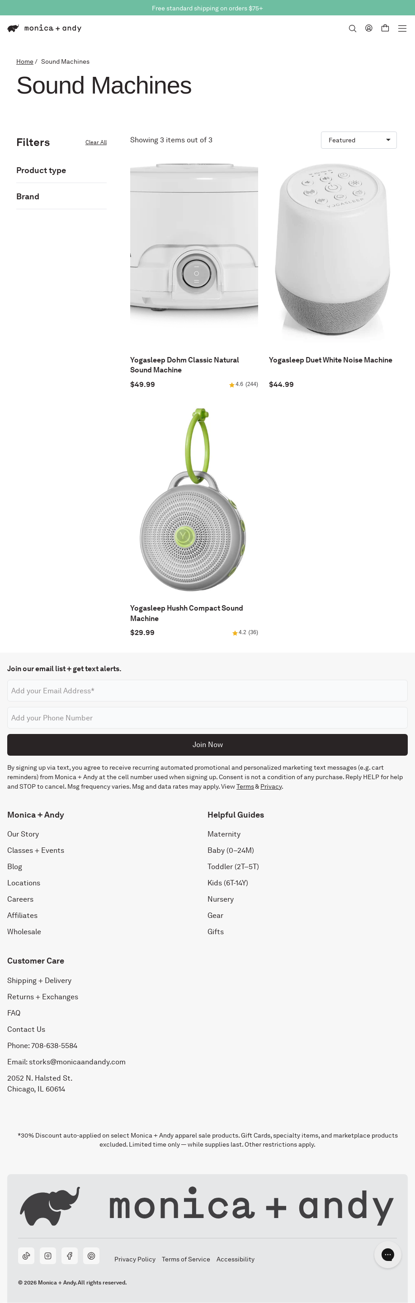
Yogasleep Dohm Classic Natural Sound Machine (184, 365)
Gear (215, 915)
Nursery (221, 899)
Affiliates (22, 915)
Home (24, 61)
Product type (41, 170)
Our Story (23, 834)
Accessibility (235, 1259)
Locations (23, 883)
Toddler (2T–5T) (233, 866)
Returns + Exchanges (42, 997)
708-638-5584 (54, 1045)
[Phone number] (207, 718)
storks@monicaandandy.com (77, 1062)
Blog (14, 866)
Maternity (224, 834)
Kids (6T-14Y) (228, 883)
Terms (245, 786)
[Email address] (207, 690)
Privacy (271, 786)
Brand (27, 196)
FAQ (13, 1013)
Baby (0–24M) (231, 850)
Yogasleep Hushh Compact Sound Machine (186, 613)
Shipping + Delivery (39, 980)
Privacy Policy (135, 1259)
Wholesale (24, 931)
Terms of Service (186, 1259)
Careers (20, 899)
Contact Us (26, 1029)
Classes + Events (35, 850)
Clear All (96, 142)
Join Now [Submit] (208, 744)
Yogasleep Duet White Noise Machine (330, 360)
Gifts (216, 931)
